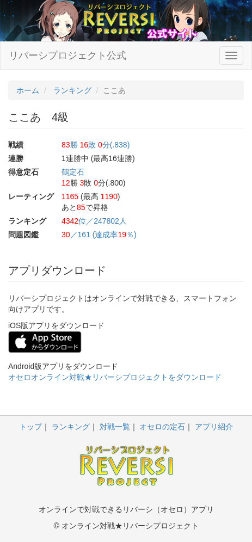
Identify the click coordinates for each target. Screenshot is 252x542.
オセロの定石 (162, 426)
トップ (30, 426)
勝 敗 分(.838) (96, 144)
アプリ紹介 (214, 426)
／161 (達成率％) (99, 234)
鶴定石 (73, 172)
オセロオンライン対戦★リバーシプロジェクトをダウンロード (115, 377)
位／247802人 (94, 221)
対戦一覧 (115, 426)
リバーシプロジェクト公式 (67, 55)
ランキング (71, 426)
